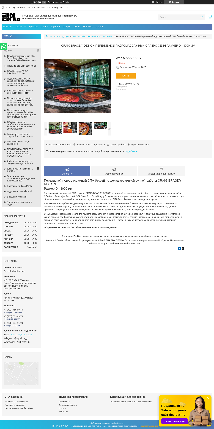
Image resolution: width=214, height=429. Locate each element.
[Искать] (201, 17)
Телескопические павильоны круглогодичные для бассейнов (21, 178)
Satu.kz (120, 423)
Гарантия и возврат (61, 26)
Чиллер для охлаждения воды (19, 203)
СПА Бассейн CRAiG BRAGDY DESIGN (91, 36)
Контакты (87, 26)
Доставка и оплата (38, 26)
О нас (77, 26)
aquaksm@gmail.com (21, 334)
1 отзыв (159, 2)
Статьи (99, 26)
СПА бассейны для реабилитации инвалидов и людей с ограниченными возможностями (21, 125)
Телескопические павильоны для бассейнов (131, 402)
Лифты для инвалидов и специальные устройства (20, 162)
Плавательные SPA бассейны (19, 408)
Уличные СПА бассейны (16, 402)
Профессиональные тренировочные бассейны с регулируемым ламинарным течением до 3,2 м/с (21, 113)
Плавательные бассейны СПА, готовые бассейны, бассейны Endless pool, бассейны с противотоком (20, 101)
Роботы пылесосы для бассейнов (18, 142)
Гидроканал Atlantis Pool (19, 191)
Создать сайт (53, 2)
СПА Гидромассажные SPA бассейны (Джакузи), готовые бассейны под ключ (21, 58)
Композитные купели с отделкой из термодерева (20, 135)
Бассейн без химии (17, 196)
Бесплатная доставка (60, 144)
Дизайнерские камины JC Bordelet (20, 169)
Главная (7, 26)
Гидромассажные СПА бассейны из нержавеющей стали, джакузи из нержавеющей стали (21, 82)
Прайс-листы (11, 45)
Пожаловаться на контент (150, 426)
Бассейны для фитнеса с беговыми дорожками (20, 91)
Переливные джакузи (15, 405)
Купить (125, 75)
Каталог (19, 26)
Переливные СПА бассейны (21, 66)
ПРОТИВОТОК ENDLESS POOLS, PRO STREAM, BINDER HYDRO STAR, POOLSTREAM (20, 152)
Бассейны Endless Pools (19, 186)
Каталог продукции (59, 36)
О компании (64, 402)
